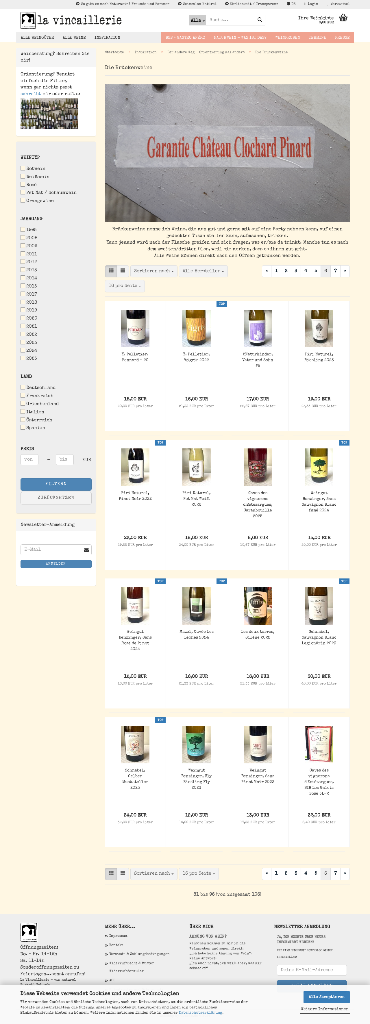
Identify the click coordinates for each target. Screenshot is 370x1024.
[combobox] (153, 271)
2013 (29, 270)
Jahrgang (31, 219)
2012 (29, 262)
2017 (29, 294)
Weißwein (35, 176)
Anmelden (56, 564)
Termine (317, 38)
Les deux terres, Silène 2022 (258, 635)
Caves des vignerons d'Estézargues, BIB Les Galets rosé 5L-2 (319, 782)
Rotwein (33, 168)
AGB (112, 980)
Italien (32, 412)
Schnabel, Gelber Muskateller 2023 (135, 779)
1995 (29, 230)
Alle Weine (74, 38)
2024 (29, 350)
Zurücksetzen (56, 498)
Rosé (29, 185)
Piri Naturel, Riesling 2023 (319, 357)
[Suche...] (197, 20)
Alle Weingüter (37, 38)
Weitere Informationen (325, 1009)
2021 (29, 326)
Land (26, 377)
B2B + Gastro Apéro (185, 38)
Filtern (56, 484)
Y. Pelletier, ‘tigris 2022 (196, 357)
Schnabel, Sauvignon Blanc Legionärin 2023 (319, 637)
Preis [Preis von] (27, 449)
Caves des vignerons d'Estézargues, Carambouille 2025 (258, 504)
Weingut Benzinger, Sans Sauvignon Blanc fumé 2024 (319, 502)
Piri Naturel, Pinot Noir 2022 (135, 496)
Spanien (33, 428)
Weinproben (287, 38)
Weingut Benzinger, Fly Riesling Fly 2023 (196, 779)
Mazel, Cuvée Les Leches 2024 (197, 635)
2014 (29, 278)
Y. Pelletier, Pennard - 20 (135, 357)
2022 (29, 334)
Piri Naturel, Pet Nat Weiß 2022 (196, 499)
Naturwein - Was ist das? (240, 38)
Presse (342, 38)
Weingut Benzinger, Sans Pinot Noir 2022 (257, 776)
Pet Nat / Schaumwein (49, 192)
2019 (29, 310)
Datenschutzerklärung (200, 1013)
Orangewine (37, 200)
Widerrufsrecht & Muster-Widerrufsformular (132, 967)
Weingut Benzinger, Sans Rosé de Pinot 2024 (135, 640)
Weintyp (30, 158)
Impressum (118, 936)
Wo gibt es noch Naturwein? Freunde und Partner (122, 4)
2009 (29, 246)
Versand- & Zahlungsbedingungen (139, 954)
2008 (29, 238)
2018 (29, 302)
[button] (291, 4)
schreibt (31, 94)
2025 (29, 358)
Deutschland (38, 387)
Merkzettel (338, 4)
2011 (29, 254)
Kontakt (116, 945)
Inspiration (107, 38)
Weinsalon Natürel (197, 4)
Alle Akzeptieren (327, 997)
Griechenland (40, 404)
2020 (29, 318)
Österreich (36, 420)
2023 (29, 342)
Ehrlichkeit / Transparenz (251, 4)
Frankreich (37, 395)
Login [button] (311, 4)
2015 (29, 286)
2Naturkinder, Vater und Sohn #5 (257, 360)
